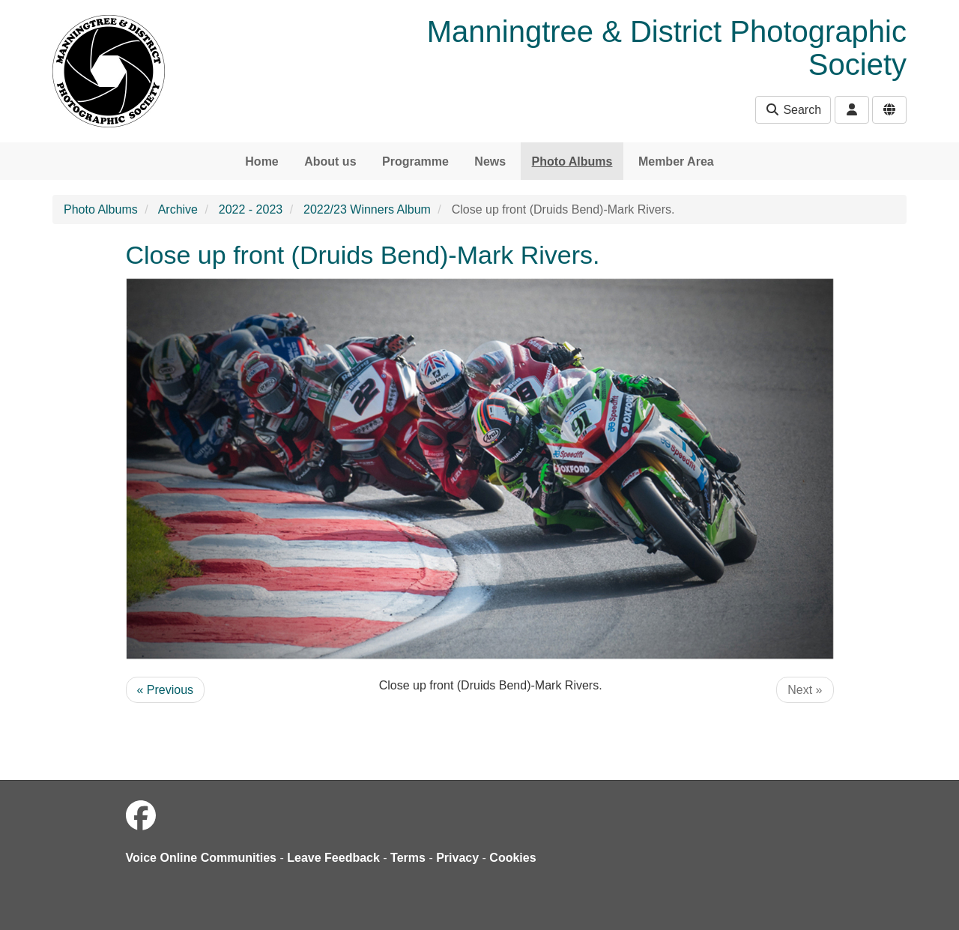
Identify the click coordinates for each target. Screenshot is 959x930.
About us (330, 161)
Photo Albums (572, 161)
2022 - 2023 (250, 209)
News (490, 161)
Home (261, 161)
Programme (415, 161)
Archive (178, 209)
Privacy (457, 857)
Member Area (676, 161)
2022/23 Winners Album (367, 209)
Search (793, 109)
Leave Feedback (333, 857)
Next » (804, 689)
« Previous (165, 689)
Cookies (512, 857)
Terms (408, 857)
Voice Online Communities (201, 857)
